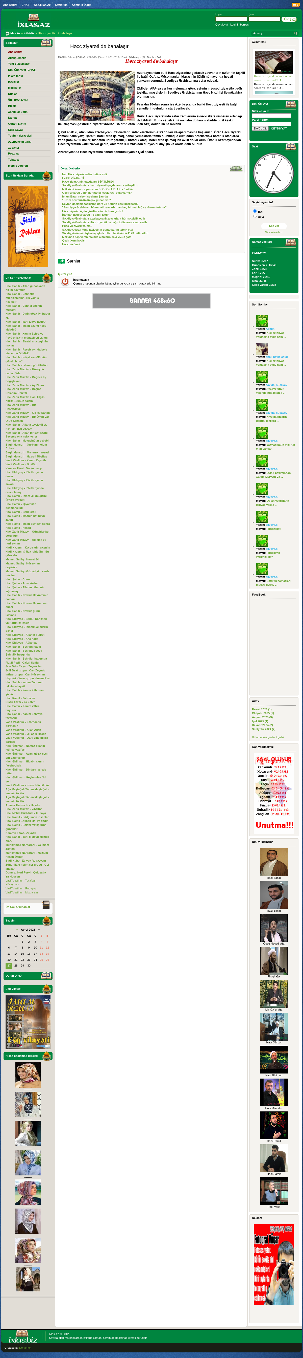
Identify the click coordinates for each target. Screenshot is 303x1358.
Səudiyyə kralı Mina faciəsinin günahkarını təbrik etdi (97, 229)
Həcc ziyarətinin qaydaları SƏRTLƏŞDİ (88, 181)
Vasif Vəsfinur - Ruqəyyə (21, 888)
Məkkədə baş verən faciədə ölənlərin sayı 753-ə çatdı (97, 236)
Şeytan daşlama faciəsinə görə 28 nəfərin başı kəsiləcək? (100, 203)
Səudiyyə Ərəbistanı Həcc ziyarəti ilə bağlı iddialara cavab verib (104, 222)
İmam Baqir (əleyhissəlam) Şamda (85, 196)
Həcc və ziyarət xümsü (77, 225)
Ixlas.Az (54, 1333)
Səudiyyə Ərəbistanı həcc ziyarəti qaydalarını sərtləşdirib (100, 185)
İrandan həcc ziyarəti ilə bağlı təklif (85, 214)
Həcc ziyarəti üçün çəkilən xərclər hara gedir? (92, 211)
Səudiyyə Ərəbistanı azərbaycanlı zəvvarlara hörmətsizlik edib (103, 218)
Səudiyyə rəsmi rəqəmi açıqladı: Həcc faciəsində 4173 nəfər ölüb (105, 233)
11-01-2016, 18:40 (116, 57)
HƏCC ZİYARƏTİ (73, 178)
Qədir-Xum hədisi (73, 240)
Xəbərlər (92, 57)
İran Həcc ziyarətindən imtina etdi (84, 174)
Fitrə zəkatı (274, 528)
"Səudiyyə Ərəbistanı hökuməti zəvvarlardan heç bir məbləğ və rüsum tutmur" (114, 207)
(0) (143, 57)
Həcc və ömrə (71, 244)
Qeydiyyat (221, 24)
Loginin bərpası (239, 24)
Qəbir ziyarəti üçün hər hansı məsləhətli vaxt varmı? (97, 192)
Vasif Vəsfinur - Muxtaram (22, 892)
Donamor (25, 1347)
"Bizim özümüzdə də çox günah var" (86, 200)
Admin (71, 57)
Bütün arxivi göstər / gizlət (268, 737)
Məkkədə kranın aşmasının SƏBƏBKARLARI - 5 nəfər (97, 189)
